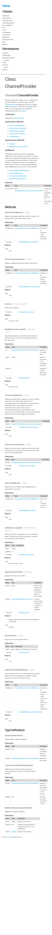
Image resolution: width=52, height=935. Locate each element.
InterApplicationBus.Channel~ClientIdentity (28, 191)
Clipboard (5, 53)
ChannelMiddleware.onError (27, 510)
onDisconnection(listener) (17, 128)
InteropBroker (6, 32)
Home (6, 6)
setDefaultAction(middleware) (19, 170)
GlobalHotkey (6, 55)
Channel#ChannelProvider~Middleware (26, 228)
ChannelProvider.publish (26, 554)
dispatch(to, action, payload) (18, 147)
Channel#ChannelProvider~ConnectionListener (26, 424)
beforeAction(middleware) (18, 176)
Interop (4, 62)
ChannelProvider (7, 20)
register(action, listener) (17, 134)
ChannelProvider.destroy (26, 312)
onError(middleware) (16, 173)
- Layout (5, 67)
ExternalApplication (8, 23)
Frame (4, 30)
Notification (6, 37)
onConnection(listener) (16, 125)
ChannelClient (6, 18)
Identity (14, 831)
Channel (10, 95)
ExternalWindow (7, 25)
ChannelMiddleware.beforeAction (29, 286)
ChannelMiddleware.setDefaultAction (30, 712)
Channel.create (19, 118)
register (23, 111)
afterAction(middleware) (17, 179)
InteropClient (6, 35)
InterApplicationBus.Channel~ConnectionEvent (26, 462)
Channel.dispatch (24, 378)
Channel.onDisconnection (27, 466)
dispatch (14, 106)
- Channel (5, 60)
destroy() (12, 144)
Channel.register (24, 613)
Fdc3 (3, 28)
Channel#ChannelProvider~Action (22, 599)
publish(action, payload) (17, 131)
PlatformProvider (7, 39)
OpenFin (8, 837)
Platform (5, 65)
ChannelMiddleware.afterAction (29, 242)
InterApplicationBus (8, 58)
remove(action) (14, 136)
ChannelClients (10, 104)
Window (4, 44)
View (3, 42)
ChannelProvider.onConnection (28, 427)
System (4, 70)
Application (5, 16)
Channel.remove (24, 652)
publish (30, 106)
